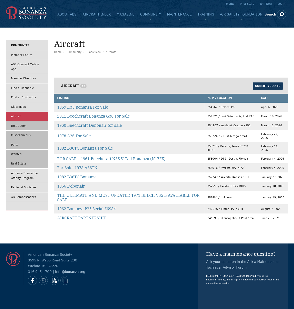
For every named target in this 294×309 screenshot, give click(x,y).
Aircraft (16, 116)
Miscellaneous (21, 135)
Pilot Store (247, 4)
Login (281, 4)
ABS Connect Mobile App (25, 66)
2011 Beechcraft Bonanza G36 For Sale (93, 116)
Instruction (19, 126)
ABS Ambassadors (23, 197)
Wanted (16, 154)
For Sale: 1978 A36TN (77, 168)
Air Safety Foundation (241, 14)
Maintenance (179, 14)
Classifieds (18, 107)
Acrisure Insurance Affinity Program (24, 175)
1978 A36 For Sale (74, 136)
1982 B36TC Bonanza (77, 177)
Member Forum (21, 55)
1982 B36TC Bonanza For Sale (85, 148)
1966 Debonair (71, 186)
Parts (14, 145)
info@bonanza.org (70, 271)
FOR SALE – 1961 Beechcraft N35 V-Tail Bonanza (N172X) (111, 159)
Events (229, 4)
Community (150, 14)
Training (205, 14)
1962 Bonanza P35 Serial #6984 (86, 209)
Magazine (125, 14)
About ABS (67, 14)
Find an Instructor (23, 97)
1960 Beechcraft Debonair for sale (89, 125)
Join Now (266, 4)
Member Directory (23, 78)
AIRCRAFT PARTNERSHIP (81, 218)
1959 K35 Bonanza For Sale (82, 107)
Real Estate (18, 163)
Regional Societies (23, 187)
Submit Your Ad (268, 86)
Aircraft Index (96, 14)
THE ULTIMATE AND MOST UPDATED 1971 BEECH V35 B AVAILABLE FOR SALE (128, 197)
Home (57, 52)
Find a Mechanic (22, 88)
